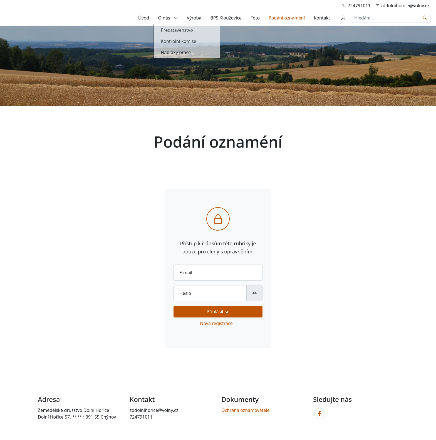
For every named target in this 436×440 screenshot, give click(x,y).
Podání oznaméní (287, 18)
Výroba (194, 18)
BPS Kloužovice (225, 18)
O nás (168, 18)
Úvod (143, 18)
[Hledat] (425, 18)
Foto (255, 18)
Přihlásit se (218, 312)
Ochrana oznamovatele (245, 410)
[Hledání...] (386, 18)
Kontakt (322, 18)
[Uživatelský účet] (343, 18)
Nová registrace (216, 323)
